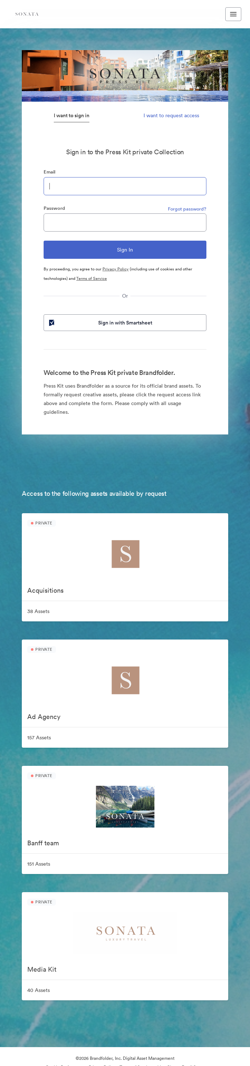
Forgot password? (187, 209)
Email (49, 172)
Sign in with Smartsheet (100, 322)
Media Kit (41, 969)
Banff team (43, 843)
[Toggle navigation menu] (233, 14)
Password (54, 208)
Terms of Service (91, 278)
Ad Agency (43, 716)
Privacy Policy (115, 269)
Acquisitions (45, 590)
